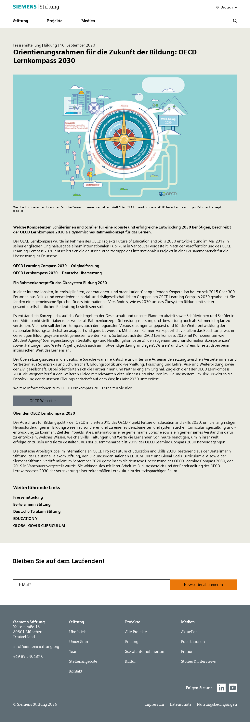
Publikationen (193, 641)
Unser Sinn (78, 641)
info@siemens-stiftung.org (36, 646)
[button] (20, 20)
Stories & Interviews (198, 661)
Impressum (154, 704)
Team (74, 651)
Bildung (131, 641)
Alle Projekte (136, 631)
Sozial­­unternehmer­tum (145, 651)
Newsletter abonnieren (203, 584)
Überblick (77, 631)
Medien (188, 621)
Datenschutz (180, 704)
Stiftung (76, 621)
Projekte (132, 621)
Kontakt (75, 671)
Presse (186, 651)
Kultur (130, 661)
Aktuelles (189, 631)
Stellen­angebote (83, 661)
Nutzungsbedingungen (217, 704)
